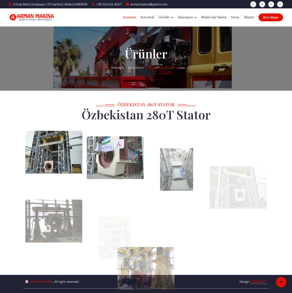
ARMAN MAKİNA (39, 282)
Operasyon (185, 17)
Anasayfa (129, 17)
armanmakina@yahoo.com (146, 4)
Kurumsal (147, 17)
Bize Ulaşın (270, 17)
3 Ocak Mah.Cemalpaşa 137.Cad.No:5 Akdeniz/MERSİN (48, 4)
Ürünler (164, 17)
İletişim (249, 17)
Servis (235, 17)
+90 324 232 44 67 (106, 4)
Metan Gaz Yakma (213, 17)
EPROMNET (258, 282)
